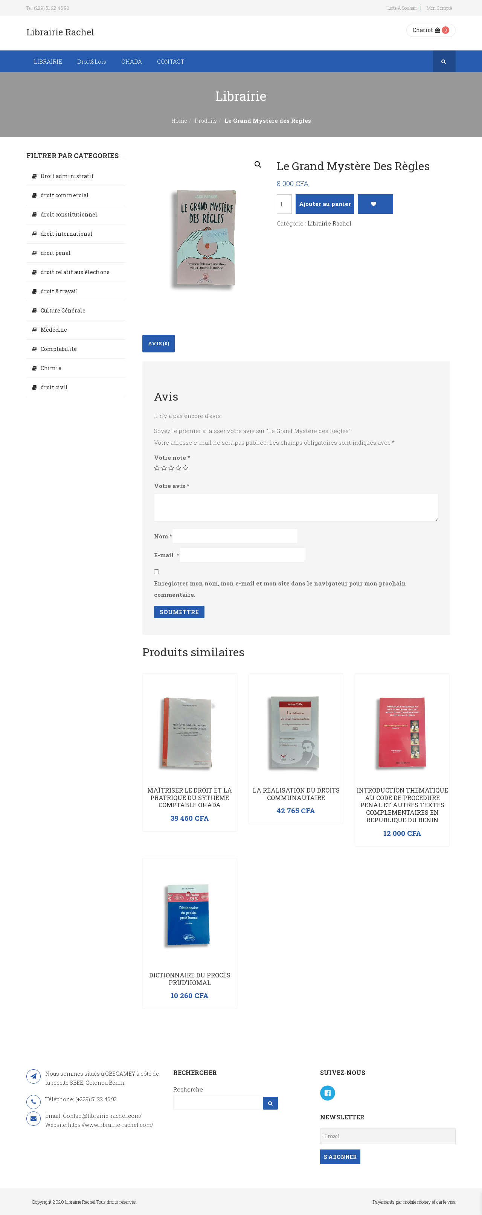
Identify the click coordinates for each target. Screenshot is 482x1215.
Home (179, 120)
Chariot (426, 30)
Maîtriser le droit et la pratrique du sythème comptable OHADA (189, 797)
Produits (206, 120)
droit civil (54, 387)
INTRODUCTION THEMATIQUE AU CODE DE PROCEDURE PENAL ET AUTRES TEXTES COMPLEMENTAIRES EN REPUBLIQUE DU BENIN (402, 805)
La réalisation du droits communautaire (296, 794)
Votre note (172, 457)
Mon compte (439, 8)
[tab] (158, 343)
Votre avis (171, 485)
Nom (163, 536)
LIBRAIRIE (48, 61)
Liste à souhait (402, 8)
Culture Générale (63, 310)
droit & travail (59, 291)
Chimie (51, 368)
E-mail (166, 555)
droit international (67, 233)
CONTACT (171, 61)
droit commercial (65, 195)
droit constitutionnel (69, 214)
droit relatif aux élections (75, 272)
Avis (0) (158, 343)
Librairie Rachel (329, 223)
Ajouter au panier (325, 203)
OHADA (131, 61)
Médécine (54, 329)
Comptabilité (59, 348)
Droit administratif (67, 176)
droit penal (56, 252)
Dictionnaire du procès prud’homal (189, 978)
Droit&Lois (91, 61)
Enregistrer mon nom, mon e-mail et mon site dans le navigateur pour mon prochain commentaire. (280, 588)
